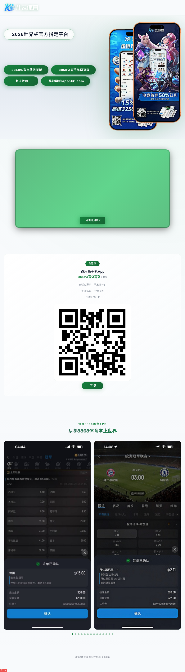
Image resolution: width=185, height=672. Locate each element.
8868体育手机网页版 (74, 70)
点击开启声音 (93, 220)
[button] (72, 634)
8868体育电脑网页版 (26, 70)
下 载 (93, 385)
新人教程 (22, 81)
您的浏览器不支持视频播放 (92, 188)
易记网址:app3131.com (66, 81)
